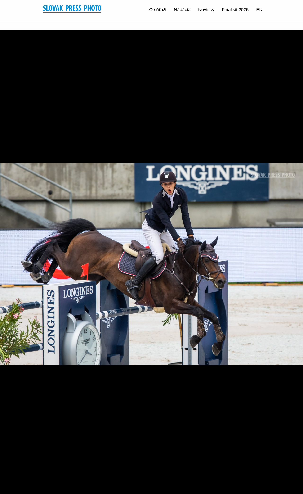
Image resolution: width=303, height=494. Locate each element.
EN (259, 9)
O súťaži (157, 9)
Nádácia (182, 9)
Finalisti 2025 (235, 9)
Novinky (206, 9)
